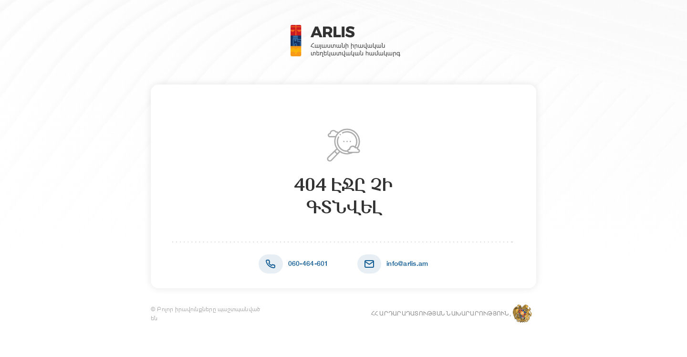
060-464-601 (308, 263)
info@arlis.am (407, 263)
